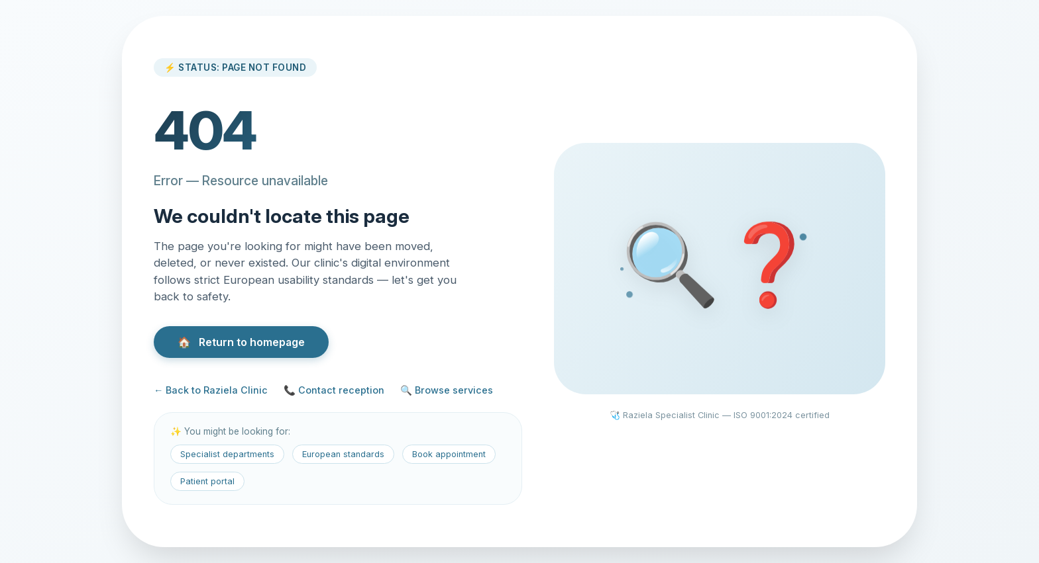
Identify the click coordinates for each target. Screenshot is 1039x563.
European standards (343, 454)
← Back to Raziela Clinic (211, 390)
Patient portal (207, 481)
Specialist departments (227, 454)
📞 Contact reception (334, 390)
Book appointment (449, 454)
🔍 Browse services (446, 390)
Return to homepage (241, 342)
